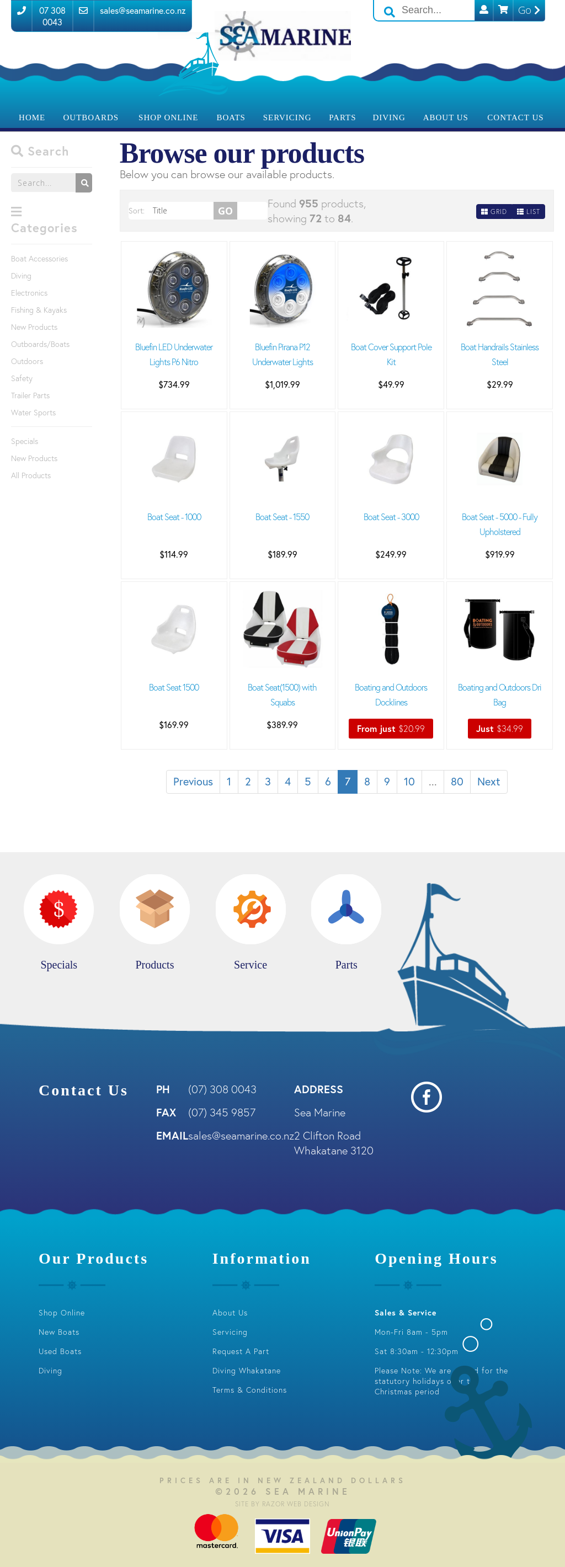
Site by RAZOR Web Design (282, 1504)
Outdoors (27, 361)
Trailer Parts (30, 395)
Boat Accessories (39, 258)
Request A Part (240, 1351)
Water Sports (33, 412)
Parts (342, 117)
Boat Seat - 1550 (282, 516)
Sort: (137, 210)
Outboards (91, 117)
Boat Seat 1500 (174, 687)
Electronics (29, 292)
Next (488, 781)
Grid (494, 211)
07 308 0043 (52, 16)
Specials (24, 441)
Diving (388, 117)
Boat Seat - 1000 (174, 516)
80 (457, 781)
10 (409, 781)
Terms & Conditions (249, 1389)
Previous (193, 781)
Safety (22, 378)
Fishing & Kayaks (39, 309)
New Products (34, 327)
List (528, 211)
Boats (231, 117)
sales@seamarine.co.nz (143, 10)
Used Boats (60, 1351)
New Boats (59, 1332)
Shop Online (168, 117)
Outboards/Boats (40, 344)
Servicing (287, 117)
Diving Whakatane (246, 1370)
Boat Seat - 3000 (391, 516)
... (433, 781)
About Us (445, 117)
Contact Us (515, 117)
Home (32, 117)
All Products (31, 475)
